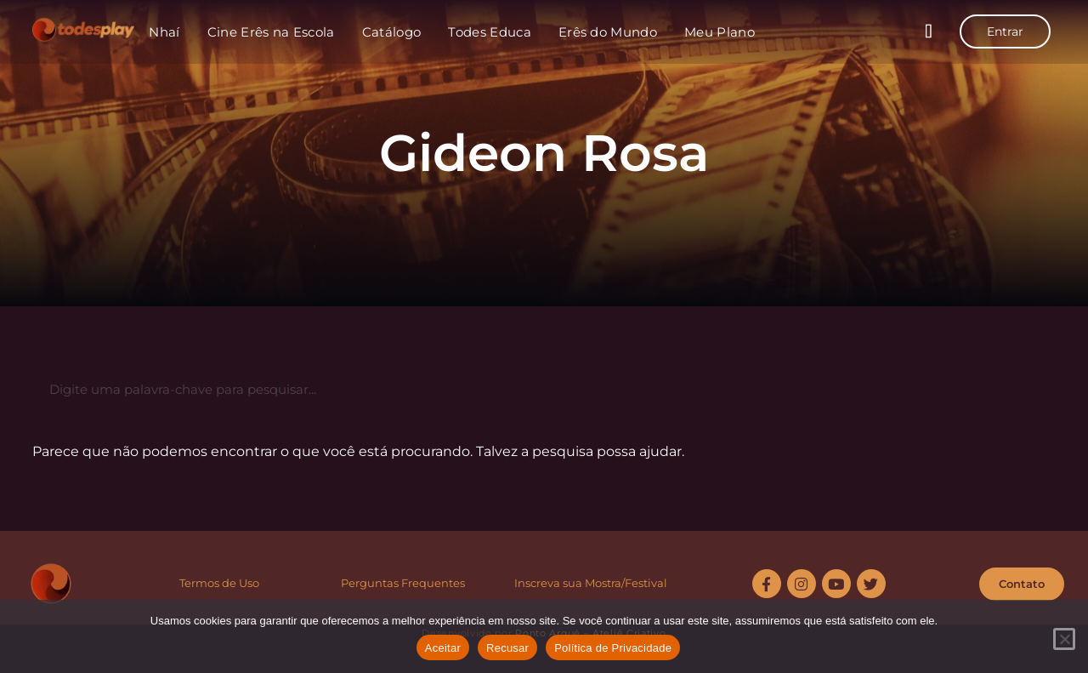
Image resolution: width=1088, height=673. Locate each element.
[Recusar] (1064, 639)
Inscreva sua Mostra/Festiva (589, 583)
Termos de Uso (219, 583)
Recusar (507, 648)
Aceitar (443, 648)
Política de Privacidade (613, 648)
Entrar (1005, 31)
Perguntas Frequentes (403, 583)
